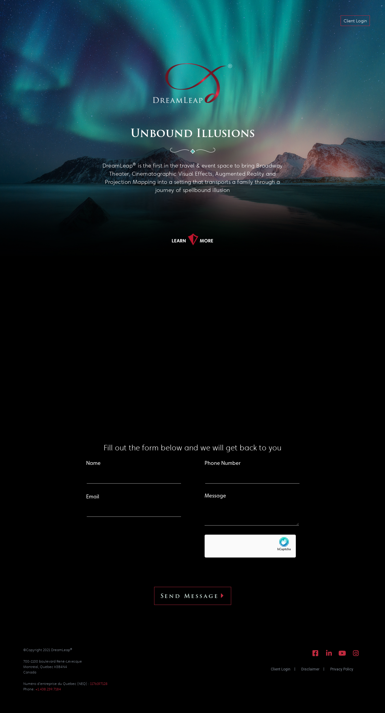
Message (252, 509)
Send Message (192, 595)
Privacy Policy (341, 669)
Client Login (280, 669)
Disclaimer (310, 669)
